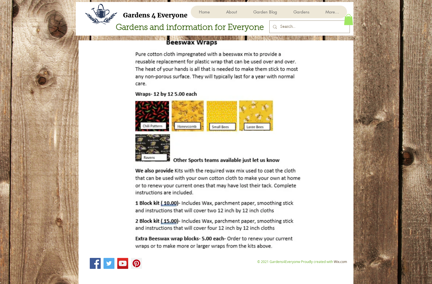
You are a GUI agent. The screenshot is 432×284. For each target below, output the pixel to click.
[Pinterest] (136, 263)
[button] (301, 12)
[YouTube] (122, 263)
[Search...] (309, 27)
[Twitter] (109, 263)
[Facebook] (95, 263)
